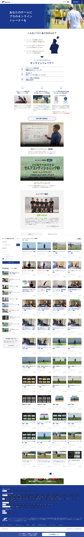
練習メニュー (5, 496)
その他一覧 (57, 498)
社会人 (27, 500)
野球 (12, 492)
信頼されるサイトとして (20, 526)
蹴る (51, 505)
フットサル (28, 492)
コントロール (40, 496)
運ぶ (45, 505)
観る (40, 505)
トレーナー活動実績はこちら (53, 226)
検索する (11, 262)
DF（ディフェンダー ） (15, 498)
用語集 (4, 512)
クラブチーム (44, 500)
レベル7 (30, 505)
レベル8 (34, 505)
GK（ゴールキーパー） (6, 498)
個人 (75, 500)
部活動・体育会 (38, 500)
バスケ (15, 492)
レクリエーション (75, 496)
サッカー (9, 487)
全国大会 (52, 500)
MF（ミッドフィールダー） (24, 498)
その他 (48, 500)
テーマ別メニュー (5, 503)
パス (27, 496)
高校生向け (19, 496)
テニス (32, 492)
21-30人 (7, 501)
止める (49, 505)
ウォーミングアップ (60, 496)
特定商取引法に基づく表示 (42, 526)
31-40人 (11, 501)
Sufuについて (11, 526)
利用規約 (33, 526)
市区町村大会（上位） (61, 500)
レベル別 (4, 505)
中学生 (17, 500)
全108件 (26, 240)
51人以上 (19, 501)
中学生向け (14, 496)
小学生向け (10, 496)
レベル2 (11, 505)
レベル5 (22, 505)
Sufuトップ (4, 487)
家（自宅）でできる (43, 498)
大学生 (24, 500)
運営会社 (27, 526)
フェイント (34, 496)
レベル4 (19, 505)
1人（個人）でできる (51, 498)
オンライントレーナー (15, 487)
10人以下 (78, 500)
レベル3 (15, 505)
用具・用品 (4, 514)
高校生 (21, 500)
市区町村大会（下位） (69, 500)
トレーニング (23, 492)
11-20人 (4, 501)
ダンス (35, 492)
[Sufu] (5, 2)
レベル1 (8, 505)
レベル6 (26, 505)
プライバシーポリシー (52, 526)
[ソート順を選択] (79, 239)
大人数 (38, 498)
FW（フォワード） (33, 498)
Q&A (3, 500)
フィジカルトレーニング (52, 496)
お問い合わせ (61, 526)
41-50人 (15, 501)
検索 (18, 244)
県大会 (55, 500)
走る (43, 505)
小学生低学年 (7, 500)
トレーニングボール (10, 514)
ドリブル (23, 496)
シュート (30, 496)
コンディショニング (68, 496)
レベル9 (37, 505)
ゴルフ (18, 492)
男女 (34, 500)
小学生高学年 (13, 500)
